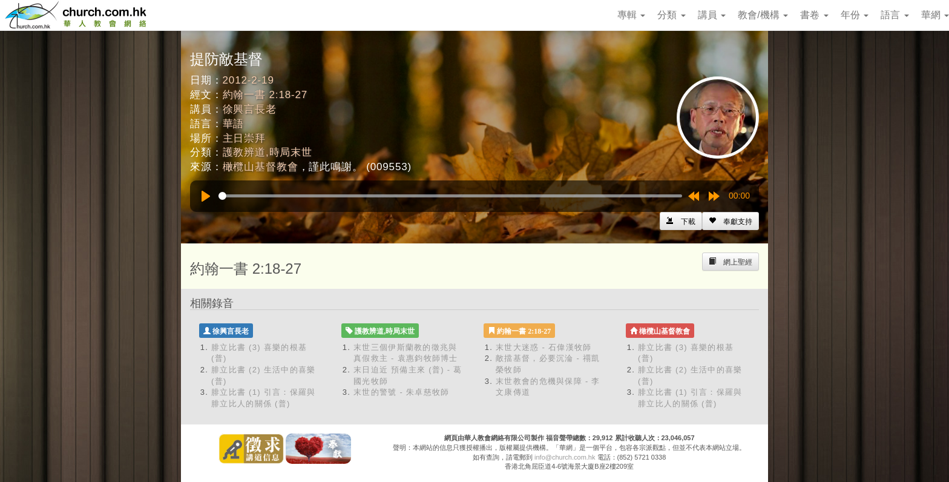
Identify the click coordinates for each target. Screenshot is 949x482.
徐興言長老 (250, 109)
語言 (894, 15)
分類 (671, 15)
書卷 (814, 15)
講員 (712, 15)
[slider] (450, 196)
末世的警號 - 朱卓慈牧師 (401, 392)
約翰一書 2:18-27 (265, 95)
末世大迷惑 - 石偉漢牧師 (543, 347)
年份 (855, 15)
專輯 (631, 15)
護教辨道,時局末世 (267, 152)
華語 (234, 124)
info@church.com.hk (564, 457)
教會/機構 (763, 15)
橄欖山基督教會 (260, 167)
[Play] (205, 196)
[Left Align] (730, 221)
